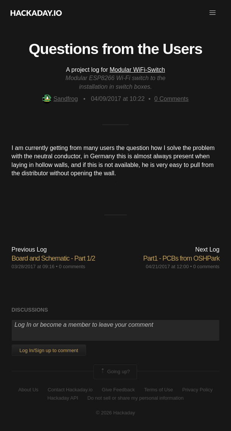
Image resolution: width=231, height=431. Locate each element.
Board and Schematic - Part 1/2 (53, 258)
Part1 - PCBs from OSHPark (181, 258)
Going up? (115, 372)
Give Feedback (118, 389)
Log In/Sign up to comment (49, 350)
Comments (171, 99)
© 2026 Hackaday (115, 413)
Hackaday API (62, 398)
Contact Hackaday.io (70, 389)
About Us (28, 389)
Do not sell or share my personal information (136, 398)
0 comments (72, 266)
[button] (212, 13)
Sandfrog (60, 99)
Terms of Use (158, 389)
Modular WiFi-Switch (137, 69)
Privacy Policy (197, 389)
